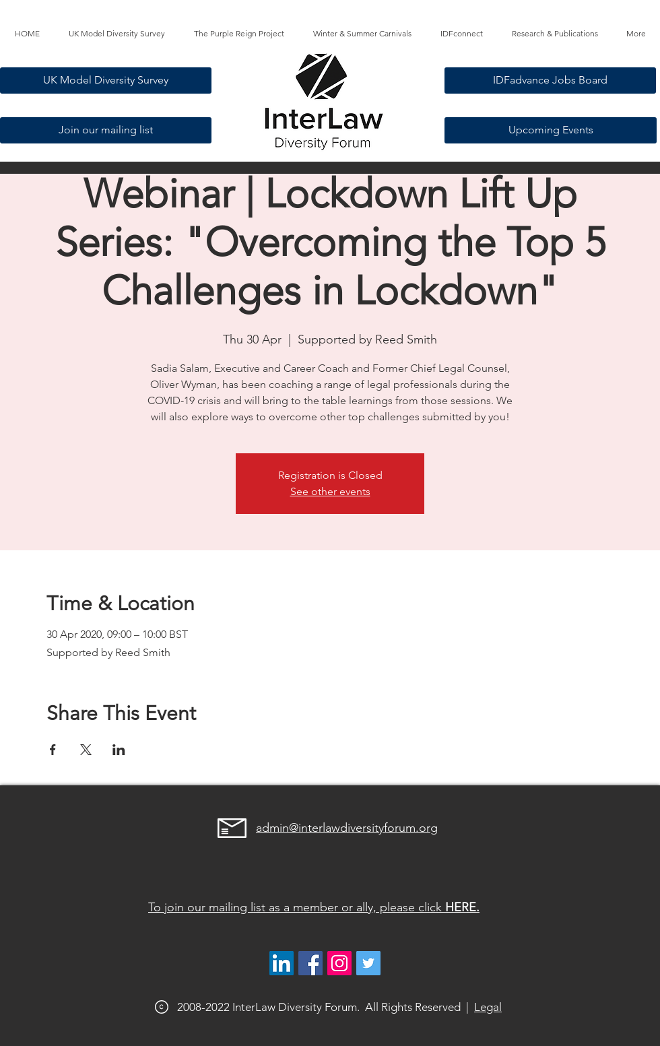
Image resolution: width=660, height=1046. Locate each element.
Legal (488, 1007)
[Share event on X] (85, 749)
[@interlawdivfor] (368, 963)
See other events (330, 491)
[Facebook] (310, 963)
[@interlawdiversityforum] (339, 963)
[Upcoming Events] (550, 130)
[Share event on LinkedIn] (118, 749)
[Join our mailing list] (105, 130)
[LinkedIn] (281, 963)
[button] (238, 33)
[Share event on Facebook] (52, 749)
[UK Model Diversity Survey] (105, 80)
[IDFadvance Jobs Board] (550, 80)
